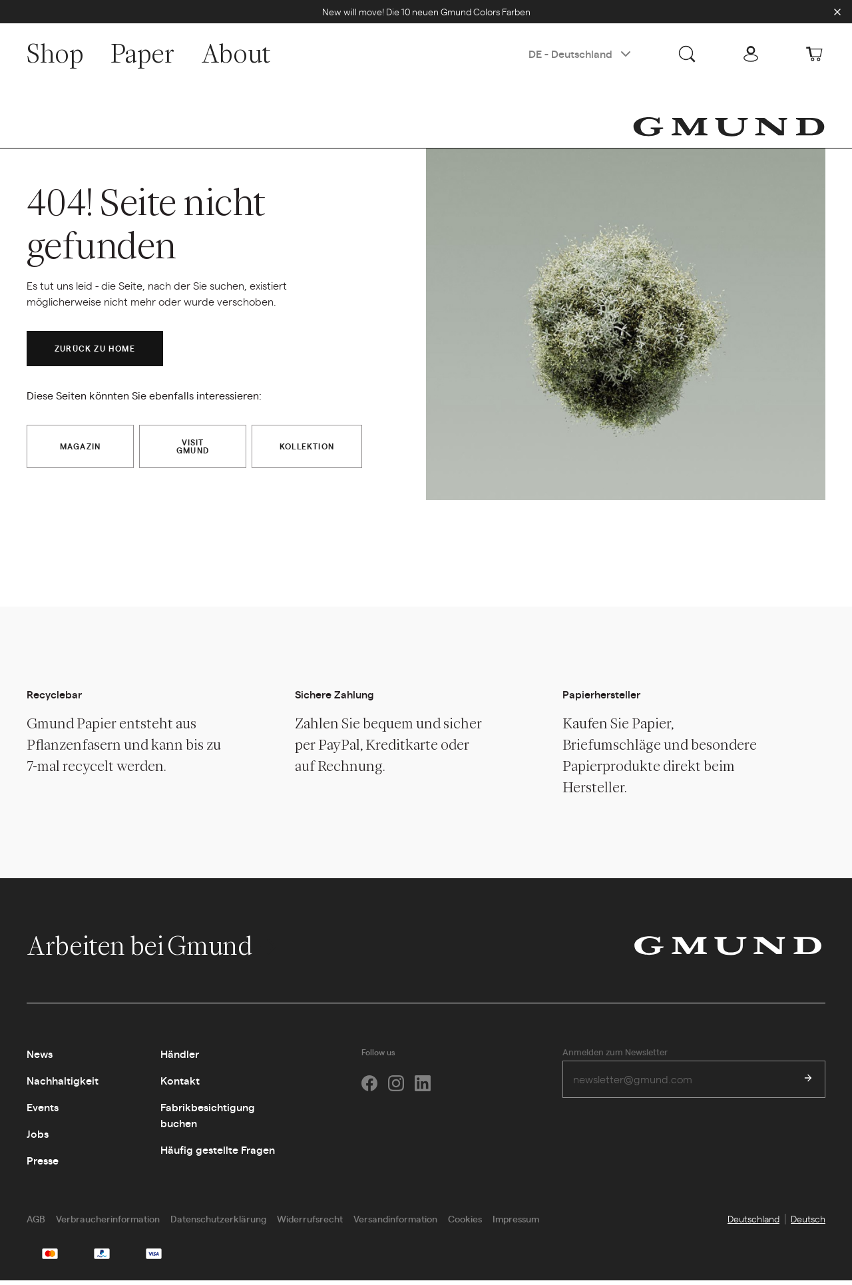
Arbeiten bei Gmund (153, 950)
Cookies (465, 1223)
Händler (179, 1058)
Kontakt (180, 1085)
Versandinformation (395, 1223)
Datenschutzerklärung (218, 1223)
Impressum (516, 1223)
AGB (36, 1223)
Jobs (38, 1138)
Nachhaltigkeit (63, 1085)
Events (43, 1112)
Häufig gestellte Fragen (217, 1154)
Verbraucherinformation (108, 1223)
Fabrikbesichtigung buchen (207, 1120)
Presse (43, 1165)
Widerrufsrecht (310, 1223)
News (40, 1058)
